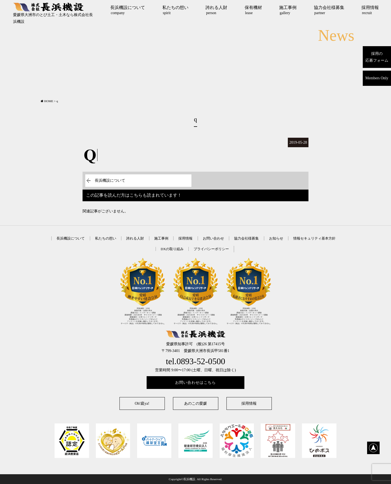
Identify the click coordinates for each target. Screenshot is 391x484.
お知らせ (276, 238)
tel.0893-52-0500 (195, 361)
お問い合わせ (213, 238)
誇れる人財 (216, 10)
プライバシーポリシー (211, 249)
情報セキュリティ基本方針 (314, 238)
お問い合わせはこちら (195, 383)
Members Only (376, 78)
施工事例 (288, 10)
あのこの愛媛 (195, 403)
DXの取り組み (172, 249)
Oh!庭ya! (142, 403)
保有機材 (253, 10)
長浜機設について (127, 10)
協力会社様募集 (329, 10)
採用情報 (370, 10)
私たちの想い (175, 10)
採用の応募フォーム (376, 57)
